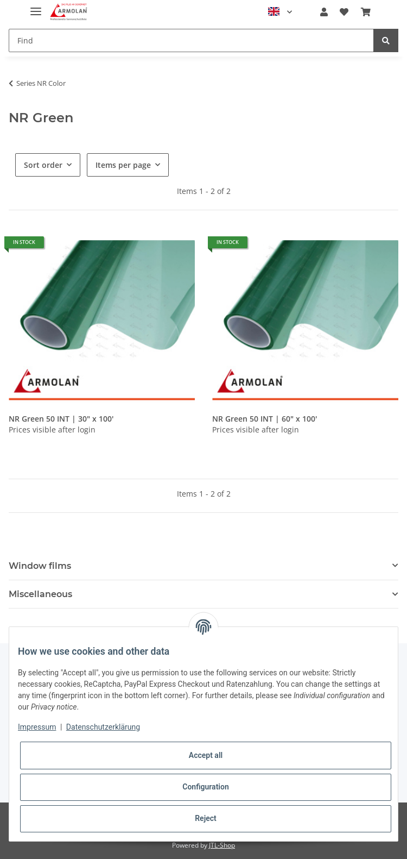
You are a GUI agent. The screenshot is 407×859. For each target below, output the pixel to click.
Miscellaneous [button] (40, 594)
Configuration (205, 786)
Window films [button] (40, 566)
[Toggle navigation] (35, 7)
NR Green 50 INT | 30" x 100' (61, 419)
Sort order (43, 165)
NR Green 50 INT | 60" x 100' (264, 419)
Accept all (205, 755)
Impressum (37, 727)
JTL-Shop (222, 845)
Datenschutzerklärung (103, 727)
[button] (324, 12)
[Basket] (366, 12)
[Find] (191, 40)
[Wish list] (344, 12)
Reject (206, 818)
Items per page (123, 165)
